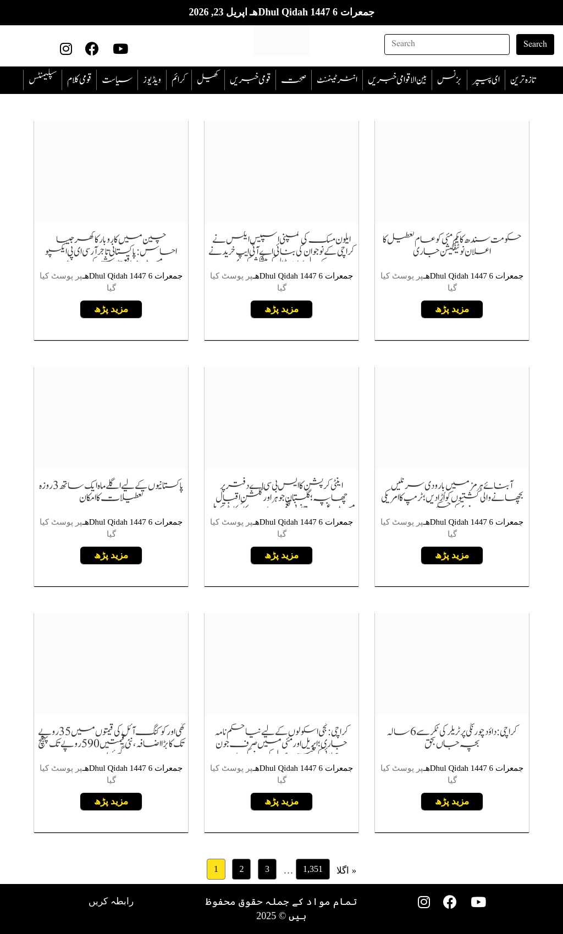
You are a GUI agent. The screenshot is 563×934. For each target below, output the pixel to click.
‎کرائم (179, 80)
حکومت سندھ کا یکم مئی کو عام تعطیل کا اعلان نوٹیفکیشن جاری (452, 245)
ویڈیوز (152, 80)
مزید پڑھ (452, 309)
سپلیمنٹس (43, 80)
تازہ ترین (523, 80)
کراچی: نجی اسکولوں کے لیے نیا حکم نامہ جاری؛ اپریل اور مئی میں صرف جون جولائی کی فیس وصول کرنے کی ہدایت (282, 744)
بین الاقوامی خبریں (397, 80)
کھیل (208, 80)
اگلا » (346, 870)
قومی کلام (79, 80)
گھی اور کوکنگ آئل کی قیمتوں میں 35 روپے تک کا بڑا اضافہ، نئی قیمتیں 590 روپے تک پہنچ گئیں (111, 744)
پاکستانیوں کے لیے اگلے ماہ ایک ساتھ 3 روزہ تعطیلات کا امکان (111, 492)
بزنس (449, 80)
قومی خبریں (250, 80)
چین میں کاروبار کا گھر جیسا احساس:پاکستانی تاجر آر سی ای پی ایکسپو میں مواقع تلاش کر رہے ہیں (111, 252)
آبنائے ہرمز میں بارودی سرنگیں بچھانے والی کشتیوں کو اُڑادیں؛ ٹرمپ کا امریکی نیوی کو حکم (452, 498)
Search (535, 44)
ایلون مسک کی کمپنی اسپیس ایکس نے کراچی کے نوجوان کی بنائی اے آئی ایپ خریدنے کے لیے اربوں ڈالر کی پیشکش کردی (281, 252)
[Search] (447, 44)
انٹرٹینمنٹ (337, 80)
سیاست (117, 80)
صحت (293, 80)
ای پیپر (486, 80)
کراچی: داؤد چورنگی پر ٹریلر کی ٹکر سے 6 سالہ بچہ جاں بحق (452, 738)
